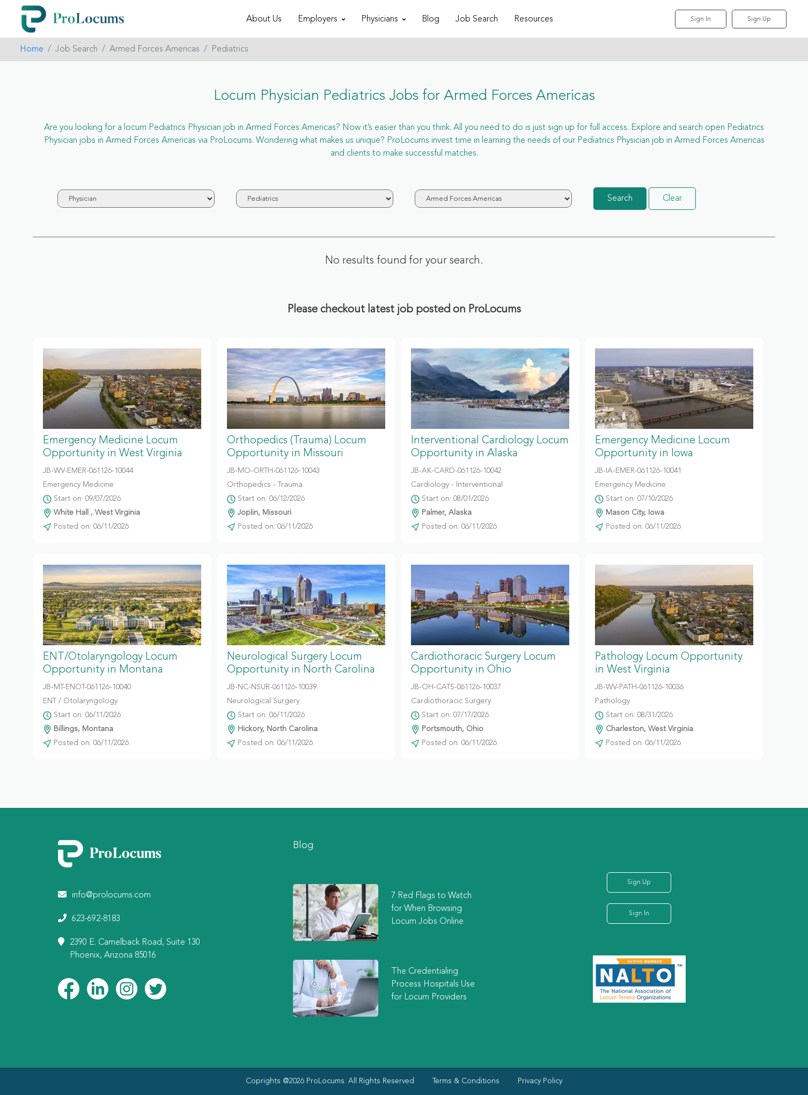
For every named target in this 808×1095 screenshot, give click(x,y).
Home (31, 49)
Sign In (701, 19)
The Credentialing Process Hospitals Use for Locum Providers (433, 984)
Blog (430, 19)
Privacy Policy (540, 1081)
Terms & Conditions (466, 1081)
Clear (672, 198)
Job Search (477, 19)
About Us (264, 19)
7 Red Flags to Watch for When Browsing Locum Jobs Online (431, 909)
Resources (533, 19)
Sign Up (759, 19)
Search (620, 198)
